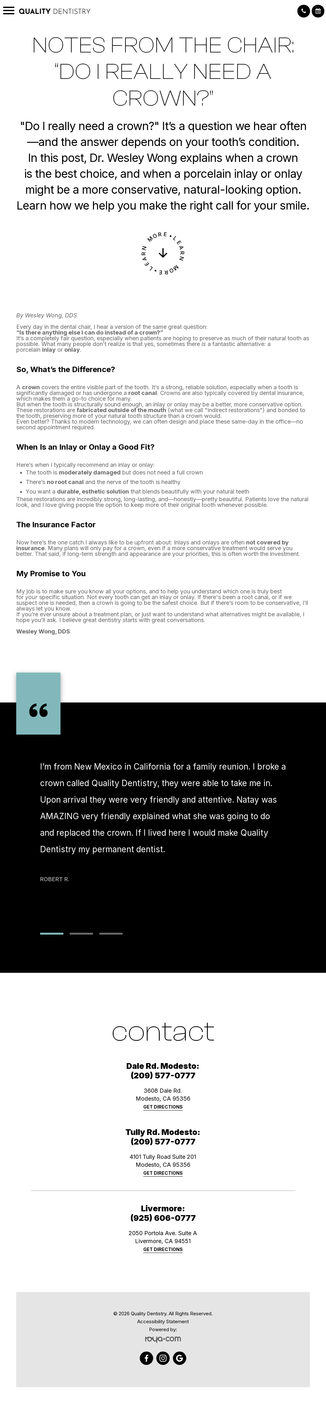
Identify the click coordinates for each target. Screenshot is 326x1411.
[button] (303, 11)
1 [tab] (51, 934)
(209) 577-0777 (163, 1075)
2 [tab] (81, 934)
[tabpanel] (163, 834)
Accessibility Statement (163, 1321)
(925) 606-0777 (163, 1218)
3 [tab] (111, 934)
